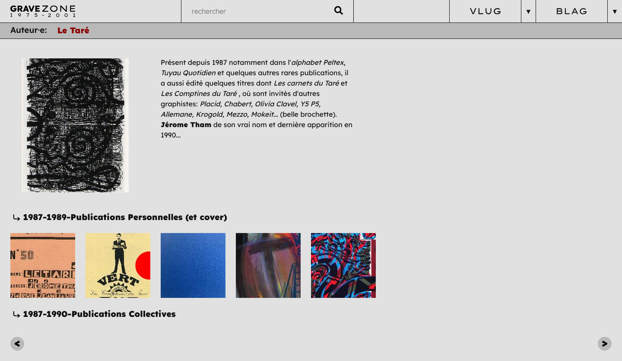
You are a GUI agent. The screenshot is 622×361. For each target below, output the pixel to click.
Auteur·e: (28, 30)
